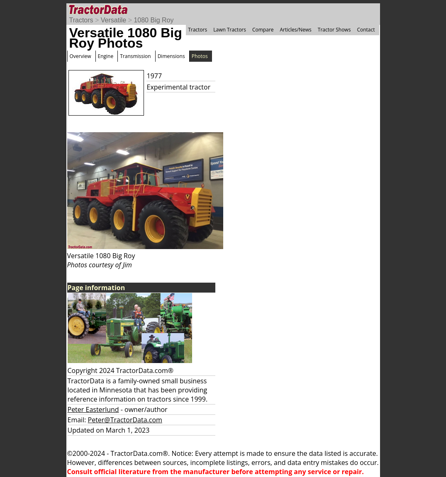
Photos (200, 56)
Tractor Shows (334, 29)
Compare (263, 29)
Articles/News (296, 29)
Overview (80, 56)
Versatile (113, 20)
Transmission (135, 56)
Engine (106, 56)
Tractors (81, 20)
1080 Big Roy (153, 20)
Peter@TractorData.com (125, 419)
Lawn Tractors (229, 29)
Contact (366, 29)
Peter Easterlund (93, 409)
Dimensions (171, 56)
